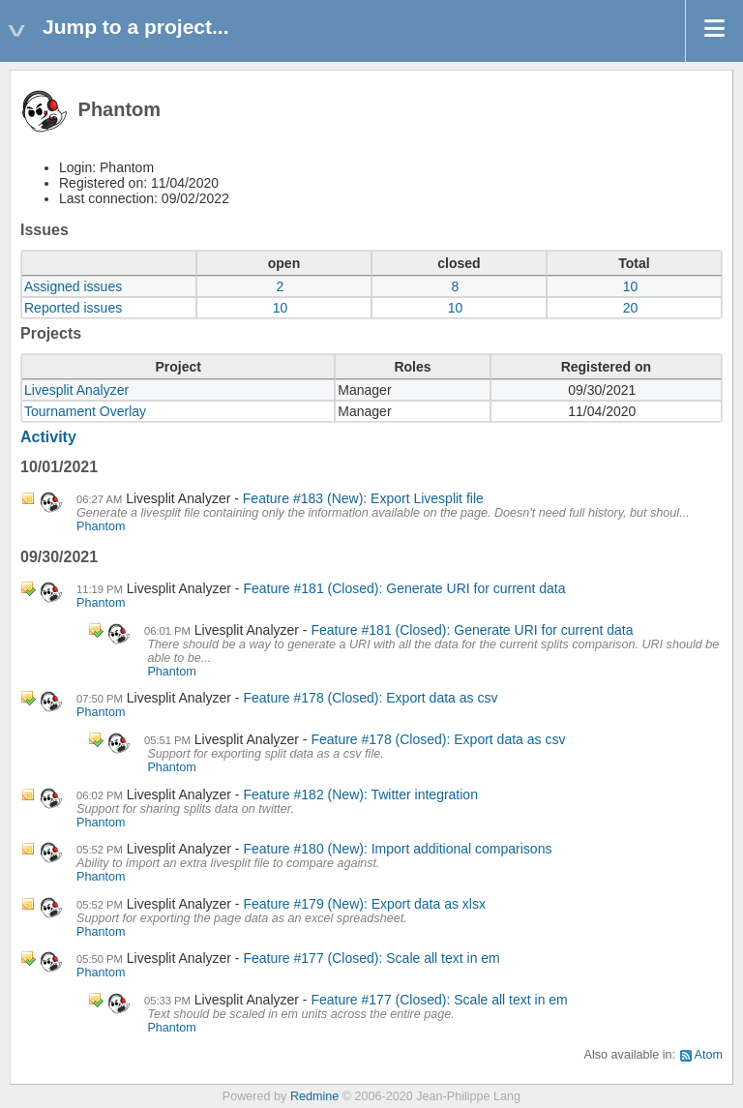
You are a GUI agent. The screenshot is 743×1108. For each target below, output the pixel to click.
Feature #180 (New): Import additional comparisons (397, 848)
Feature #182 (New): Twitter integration (360, 794)
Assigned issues (73, 286)
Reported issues (73, 307)
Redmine (314, 1096)
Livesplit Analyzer (76, 390)
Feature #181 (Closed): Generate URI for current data (404, 588)
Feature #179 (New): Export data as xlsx (364, 904)
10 (631, 286)
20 (631, 307)
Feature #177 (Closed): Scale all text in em (371, 958)
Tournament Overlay (85, 411)
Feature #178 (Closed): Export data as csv (370, 697)
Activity (48, 437)
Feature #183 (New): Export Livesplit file (363, 498)
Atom (709, 1055)
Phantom (100, 526)
